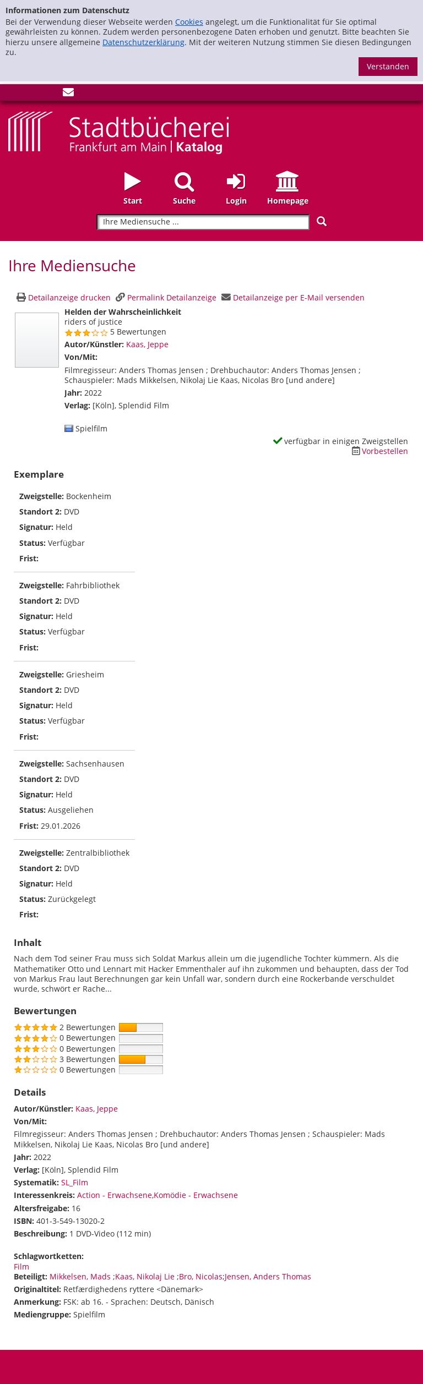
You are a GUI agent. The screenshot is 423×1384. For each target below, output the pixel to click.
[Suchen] (322, 221)
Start (132, 200)
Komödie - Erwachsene (196, 1195)
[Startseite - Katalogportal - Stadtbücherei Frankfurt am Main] (118, 132)
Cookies (189, 22)
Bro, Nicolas (201, 1276)
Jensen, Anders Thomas (268, 1276)
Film (21, 1266)
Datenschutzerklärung (143, 42)
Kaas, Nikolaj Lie (146, 1276)
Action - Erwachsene (114, 1195)
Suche (184, 200)
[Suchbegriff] (203, 222)
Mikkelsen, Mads (81, 1276)
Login (236, 200)
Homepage (287, 200)
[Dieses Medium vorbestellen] (378, 451)
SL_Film (74, 1182)
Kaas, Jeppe (147, 344)
